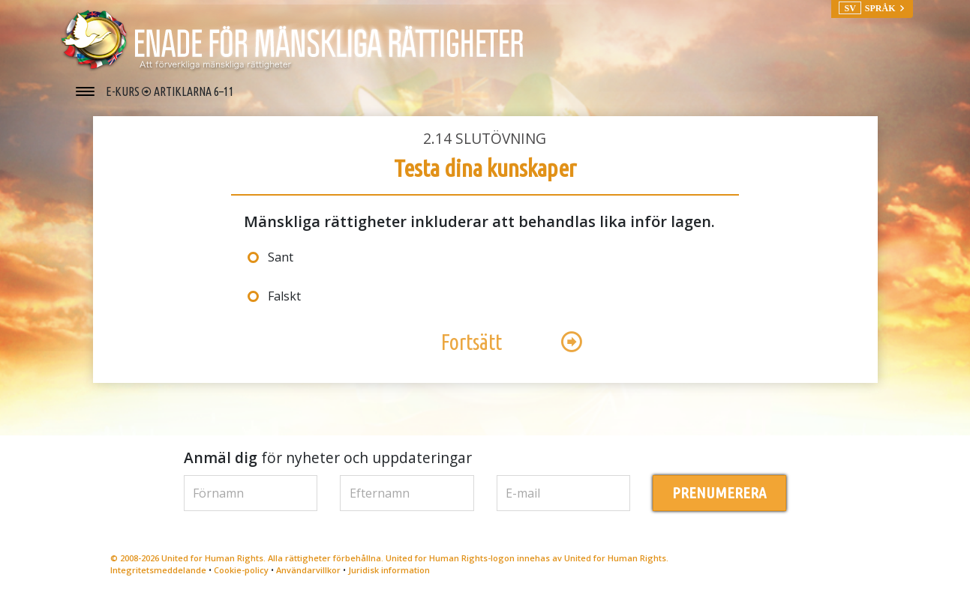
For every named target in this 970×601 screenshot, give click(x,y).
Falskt (284, 296)
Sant (280, 257)
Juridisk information (389, 570)
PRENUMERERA (719, 492)
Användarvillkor (308, 570)
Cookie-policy (241, 570)
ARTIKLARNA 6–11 (194, 91)
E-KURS (124, 91)
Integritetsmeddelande (158, 570)
